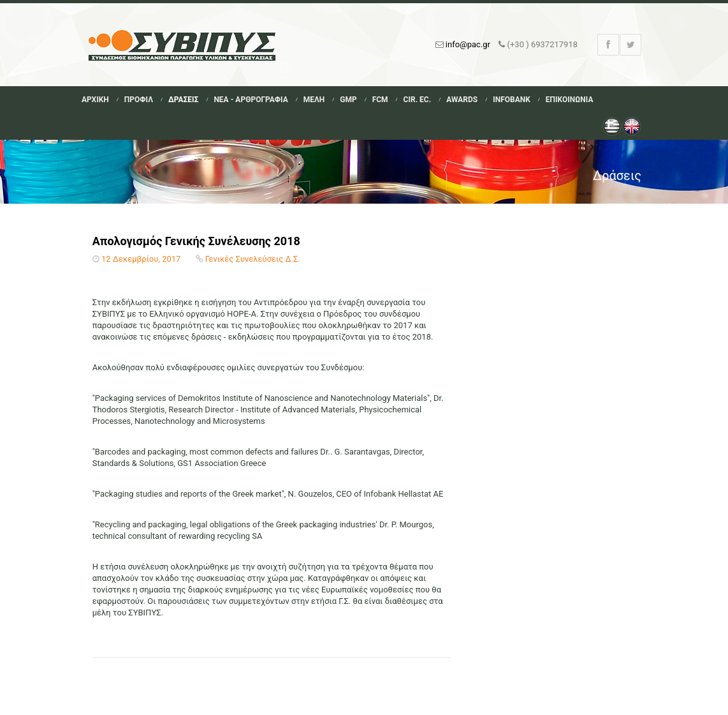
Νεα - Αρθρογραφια (251, 99)
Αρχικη (95, 99)
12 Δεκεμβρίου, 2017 (140, 259)
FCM (380, 99)
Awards (461, 99)
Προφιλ (138, 99)
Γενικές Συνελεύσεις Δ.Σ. (252, 259)
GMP (348, 99)
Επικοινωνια (569, 99)
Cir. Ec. (418, 99)
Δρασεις (183, 99)
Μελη (314, 99)
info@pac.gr (468, 44)
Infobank (511, 99)
